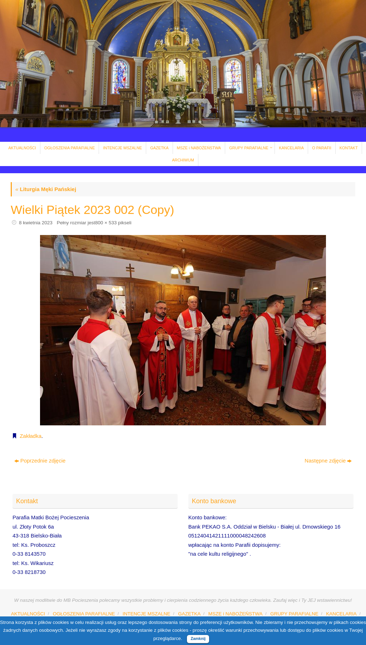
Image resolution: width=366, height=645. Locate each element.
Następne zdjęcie (328, 461)
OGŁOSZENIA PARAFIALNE (84, 613)
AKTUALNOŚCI (28, 613)
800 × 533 (106, 222)
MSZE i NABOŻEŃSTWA (235, 613)
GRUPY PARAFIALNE (294, 613)
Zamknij (198, 638)
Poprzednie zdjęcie (40, 461)
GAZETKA (189, 613)
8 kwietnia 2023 (36, 222)
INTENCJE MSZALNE (146, 613)
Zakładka (30, 436)
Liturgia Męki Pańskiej (45, 189)
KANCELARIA (341, 613)
